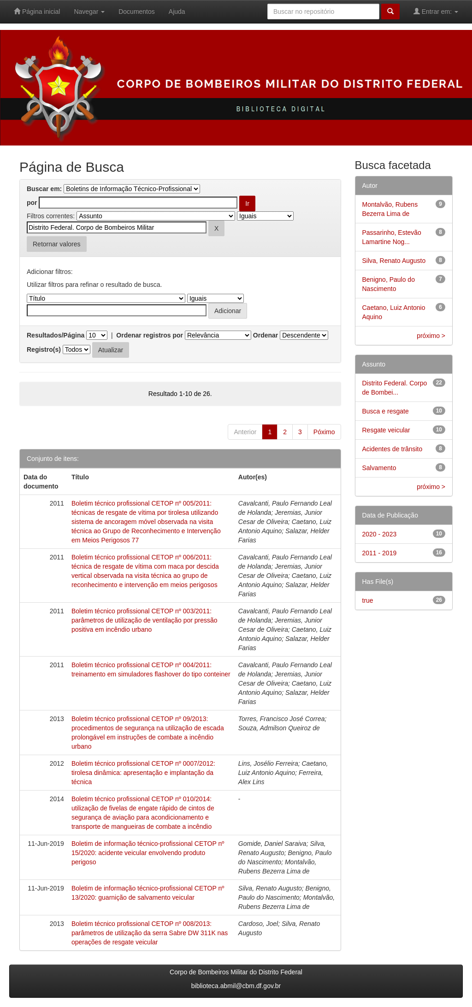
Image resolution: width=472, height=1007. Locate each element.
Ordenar (265, 335)
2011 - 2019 (379, 553)
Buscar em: (44, 188)
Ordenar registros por (149, 335)
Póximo (324, 432)
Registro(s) (44, 349)
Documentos (136, 11)
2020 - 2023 (379, 534)
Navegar (89, 11)
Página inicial (37, 11)
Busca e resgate (385, 411)
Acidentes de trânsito (392, 449)
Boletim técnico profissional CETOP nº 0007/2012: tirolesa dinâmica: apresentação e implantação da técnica (143, 773)
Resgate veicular (386, 430)
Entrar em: (435, 11)
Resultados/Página (55, 335)
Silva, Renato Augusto (394, 260)
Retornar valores (57, 244)
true (367, 600)
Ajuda (177, 11)
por (32, 202)
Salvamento (379, 467)
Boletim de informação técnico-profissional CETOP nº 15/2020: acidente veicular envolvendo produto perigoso (147, 853)
